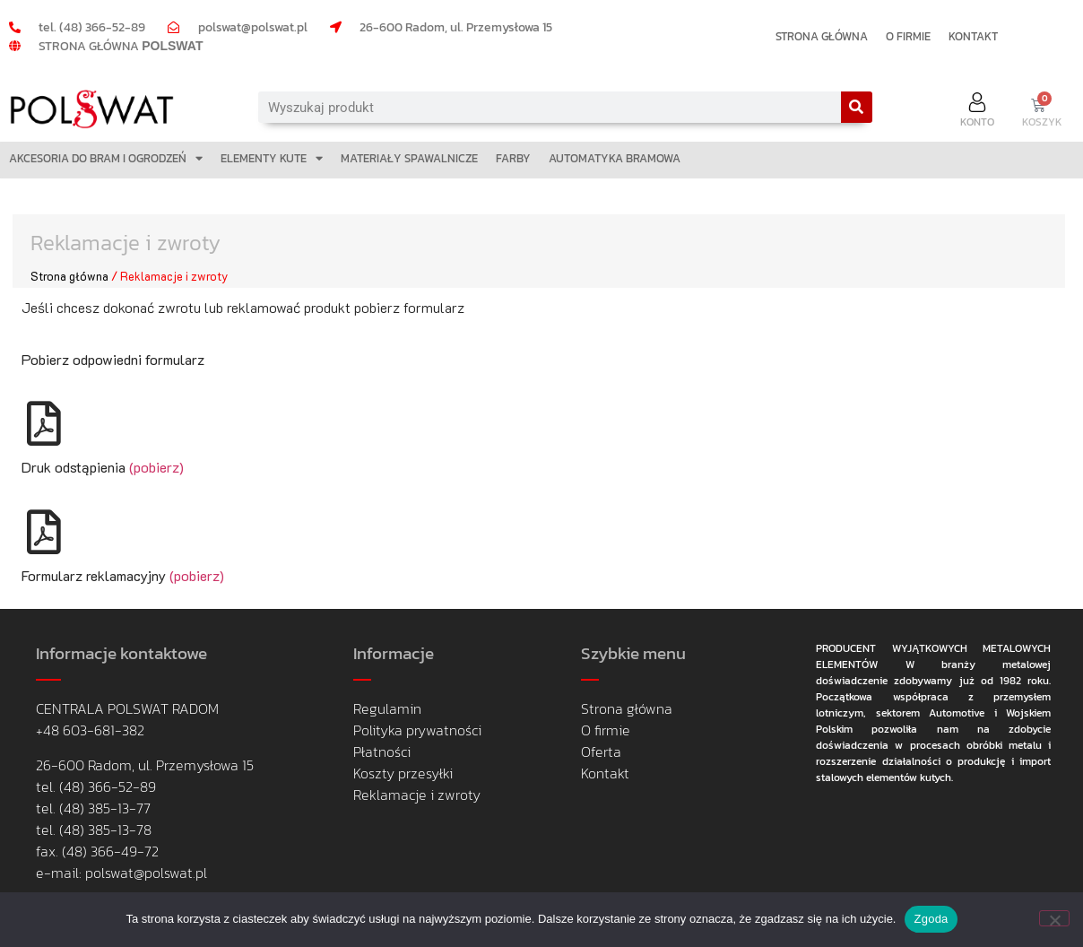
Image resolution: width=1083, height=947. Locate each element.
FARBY (513, 158)
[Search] (856, 107)
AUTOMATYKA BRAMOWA (614, 158)
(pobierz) (155, 466)
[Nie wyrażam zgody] (1054, 918)
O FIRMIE (908, 36)
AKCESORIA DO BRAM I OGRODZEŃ (106, 158)
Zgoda (931, 918)
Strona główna (69, 275)
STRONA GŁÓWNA (821, 36)
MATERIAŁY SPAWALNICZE (409, 158)
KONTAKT (973, 36)
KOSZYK (1042, 122)
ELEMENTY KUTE (272, 158)
